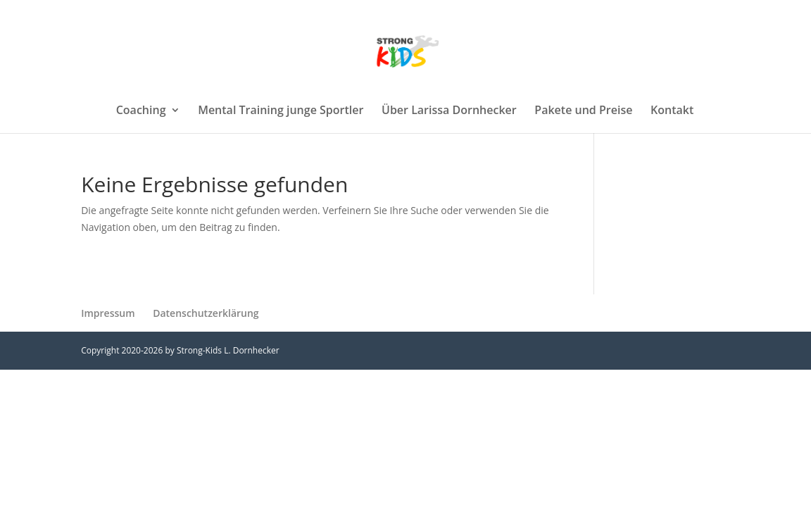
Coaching (141, 111)
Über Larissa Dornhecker (449, 111)
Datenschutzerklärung (205, 313)
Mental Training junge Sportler (280, 111)
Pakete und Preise (583, 111)
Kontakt (671, 111)
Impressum (107, 313)
